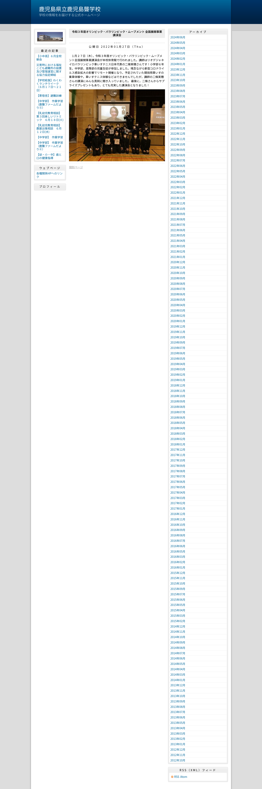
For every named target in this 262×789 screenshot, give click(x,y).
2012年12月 (177, 749)
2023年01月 (177, 128)
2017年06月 (177, 482)
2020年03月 (177, 310)
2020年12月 (177, 262)
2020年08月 (177, 284)
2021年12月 (177, 198)
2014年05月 (177, 664)
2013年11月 (177, 690)
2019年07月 (177, 348)
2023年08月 (177, 91)
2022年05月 (177, 171)
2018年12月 (177, 385)
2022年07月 (177, 160)
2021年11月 (177, 203)
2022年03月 (177, 182)
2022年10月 (177, 144)
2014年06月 (177, 658)
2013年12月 (177, 685)
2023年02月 (177, 123)
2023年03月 (177, 118)
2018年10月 (177, 396)
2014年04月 (177, 669)
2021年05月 (177, 235)
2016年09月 (177, 530)
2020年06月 (177, 294)
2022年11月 (177, 139)
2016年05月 (177, 551)
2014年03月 (177, 674)
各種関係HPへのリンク (49, 175)
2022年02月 (177, 187)
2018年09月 (177, 401)
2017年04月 (177, 492)
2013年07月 (177, 712)
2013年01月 (177, 744)
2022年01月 (177, 192)
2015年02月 (177, 621)
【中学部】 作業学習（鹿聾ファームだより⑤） (49, 104)
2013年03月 (177, 733)
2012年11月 (177, 755)
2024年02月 (177, 59)
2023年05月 (177, 107)
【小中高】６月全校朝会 (49, 57)
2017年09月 (177, 466)
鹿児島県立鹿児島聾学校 (70, 9)
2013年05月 (177, 723)
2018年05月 (177, 423)
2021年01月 (177, 257)
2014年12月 (177, 626)
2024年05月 (177, 43)
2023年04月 (177, 112)
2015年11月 (177, 578)
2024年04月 (177, 48)
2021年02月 (177, 251)
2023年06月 (177, 102)
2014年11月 (177, 632)
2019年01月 (177, 380)
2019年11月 (177, 332)
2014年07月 (177, 653)
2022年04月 (177, 176)
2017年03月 (177, 498)
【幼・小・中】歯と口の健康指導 (49, 156)
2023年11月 (177, 75)
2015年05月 (177, 605)
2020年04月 (177, 305)
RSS (176, 777)
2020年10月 (177, 273)
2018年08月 (177, 407)
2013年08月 (177, 707)
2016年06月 (177, 546)
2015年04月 (177, 610)
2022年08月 (177, 155)
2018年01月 (177, 444)
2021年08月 (177, 219)
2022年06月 (177, 166)
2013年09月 (177, 701)
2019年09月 (177, 342)
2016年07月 (177, 541)
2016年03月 (177, 557)
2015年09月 (177, 589)
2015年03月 (177, 616)
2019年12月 (177, 326)
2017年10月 (177, 460)
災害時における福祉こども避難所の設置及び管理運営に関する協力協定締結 (49, 70)
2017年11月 (177, 455)
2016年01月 (177, 567)
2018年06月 (177, 417)
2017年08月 (177, 471)
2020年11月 (177, 267)
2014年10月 (177, 637)
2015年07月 (177, 594)
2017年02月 (177, 503)
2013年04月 (177, 728)
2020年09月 (177, 278)
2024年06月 (177, 37)
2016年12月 (177, 514)
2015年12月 (177, 573)
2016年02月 (177, 562)
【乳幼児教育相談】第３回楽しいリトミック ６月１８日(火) (49, 116)
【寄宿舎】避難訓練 (49, 96)
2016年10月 (177, 525)
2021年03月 (177, 246)
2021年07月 (177, 225)
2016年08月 (177, 535)
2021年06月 (177, 230)
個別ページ (76, 167)
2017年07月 (177, 476)
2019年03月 (177, 369)
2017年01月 (177, 508)
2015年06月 (177, 600)
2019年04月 (177, 364)
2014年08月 (177, 648)
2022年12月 (177, 133)
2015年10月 (177, 583)
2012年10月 (177, 760)
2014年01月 (177, 680)
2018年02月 (177, 439)
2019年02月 (177, 375)
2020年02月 (177, 316)
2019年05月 (177, 359)
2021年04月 (177, 241)
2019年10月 (177, 337)
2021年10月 (177, 209)
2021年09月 (177, 214)
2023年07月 (177, 96)
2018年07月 (177, 412)
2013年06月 (177, 717)
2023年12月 (177, 69)
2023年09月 (177, 85)
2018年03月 (177, 433)
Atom (183, 777)
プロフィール (50, 186)
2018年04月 (177, 428)
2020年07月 (177, 289)
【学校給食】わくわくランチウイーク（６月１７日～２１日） (49, 85)
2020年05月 (177, 300)
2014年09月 (177, 642)
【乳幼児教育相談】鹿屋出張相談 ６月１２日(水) (49, 128)
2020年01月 (177, 321)
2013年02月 (177, 739)
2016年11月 (177, 519)
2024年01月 (177, 64)
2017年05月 (177, 487)
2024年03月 (177, 53)
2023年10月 (177, 80)
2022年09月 (177, 150)
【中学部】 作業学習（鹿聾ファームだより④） (49, 145)
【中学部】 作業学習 (49, 137)
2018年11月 (177, 391)
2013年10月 (177, 696)
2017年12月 (177, 449)
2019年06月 (177, 353)
